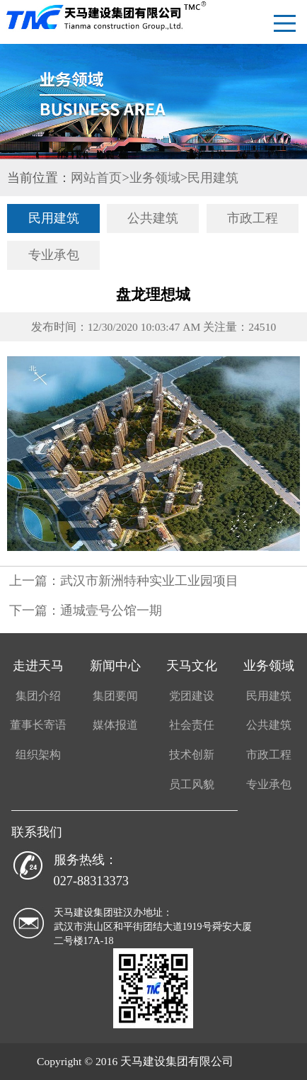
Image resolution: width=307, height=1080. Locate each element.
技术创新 (191, 755)
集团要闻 (115, 696)
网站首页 (96, 178)
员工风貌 (191, 784)
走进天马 (38, 666)
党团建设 (191, 696)
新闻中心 (115, 666)
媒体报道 (115, 725)
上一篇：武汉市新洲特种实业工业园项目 (123, 581)
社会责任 (191, 725)
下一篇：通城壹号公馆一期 (85, 610)
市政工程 (252, 218)
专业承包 (53, 255)
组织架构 (38, 755)
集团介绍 (38, 696)
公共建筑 (152, 218)
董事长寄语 (38, 725)
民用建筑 (212, 178)
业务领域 (154, 178)
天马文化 (191, 666)
